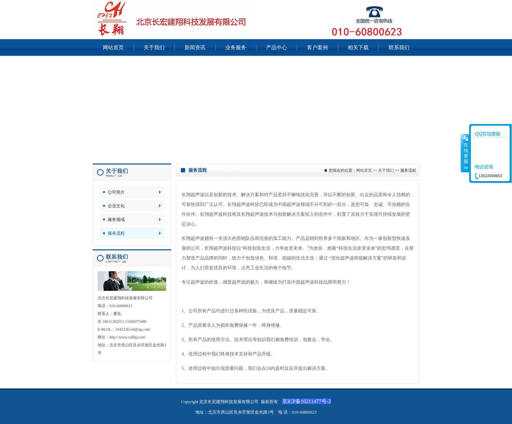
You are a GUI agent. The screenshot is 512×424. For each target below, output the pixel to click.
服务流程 (116, 233)
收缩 (465, 153)
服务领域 (116, 219)
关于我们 (386, 170)
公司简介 (116, 192)
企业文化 (116, 205)
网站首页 (364, 170)
